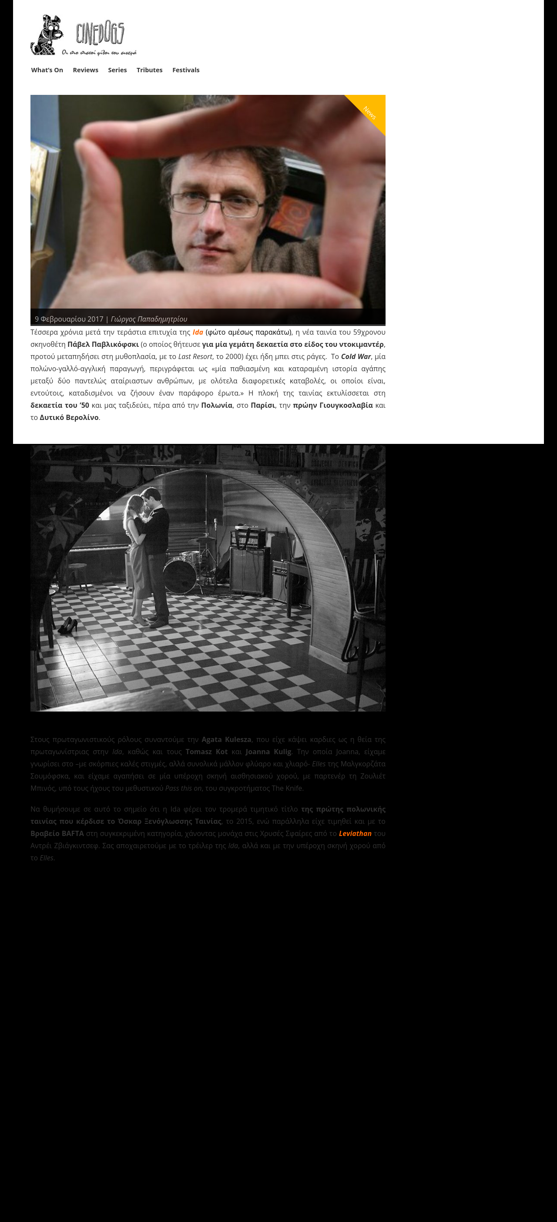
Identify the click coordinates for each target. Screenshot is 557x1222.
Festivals (186, 70)
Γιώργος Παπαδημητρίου (149, 319)
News (370, 112)
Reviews (86, 70)
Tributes (150, 70)
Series (117, 70)
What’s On (47, 70)
